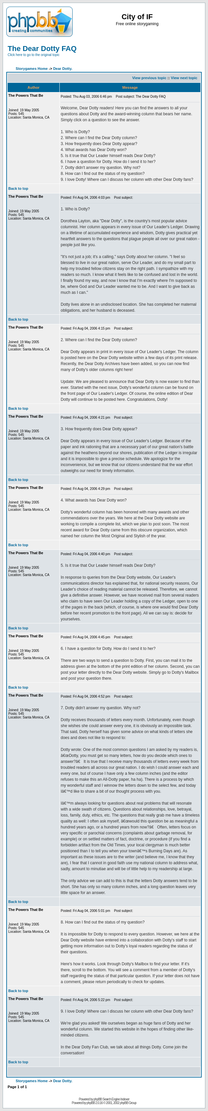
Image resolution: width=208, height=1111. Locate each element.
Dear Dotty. (62, 69)
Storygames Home (32, 69)
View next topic (184, 78)
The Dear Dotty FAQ (42, 48)
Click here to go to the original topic (33, 55)
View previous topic (149, 78)
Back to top (18, 188)
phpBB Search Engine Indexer (111, 1099)
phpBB (91, 1103)
